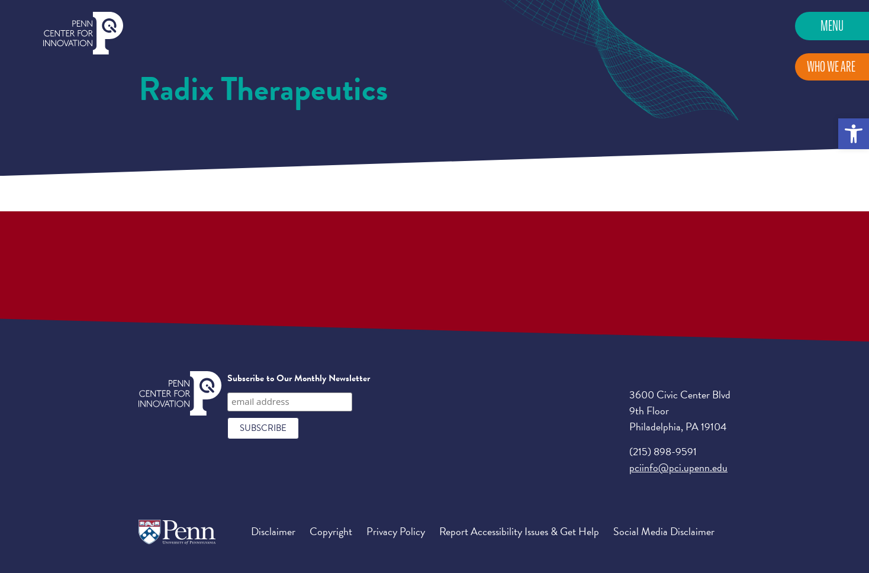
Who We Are (831, 66)
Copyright (331, 531)
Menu (832, 26)
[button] (853, 133)
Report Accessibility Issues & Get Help (519, 531)
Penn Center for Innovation (83, 33)
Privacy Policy (395, 531)
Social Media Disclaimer (663, 531)
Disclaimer (273, 531)
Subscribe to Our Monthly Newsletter (298, 378)
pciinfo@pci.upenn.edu (678, 467)
